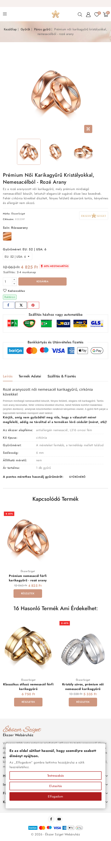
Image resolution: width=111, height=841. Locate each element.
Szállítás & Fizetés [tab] (61, 376)
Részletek (28, 593)
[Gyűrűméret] (17, 256)
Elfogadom (55, 796)
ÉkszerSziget (18, 213)
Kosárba (42, 281)
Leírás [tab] (8, 376)
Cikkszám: (8, 219)
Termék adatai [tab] (30, 376)
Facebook (52, 819)
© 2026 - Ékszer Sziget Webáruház (55, 834)
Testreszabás (55, 775)
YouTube (60, 819)
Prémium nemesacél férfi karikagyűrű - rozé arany (28, 578)
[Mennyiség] (7, 281)
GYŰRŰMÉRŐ (77, 477)
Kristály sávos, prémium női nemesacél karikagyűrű (83, 686)
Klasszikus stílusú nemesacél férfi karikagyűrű (28, 686)
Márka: (6, 213)
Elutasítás (55, 786)
